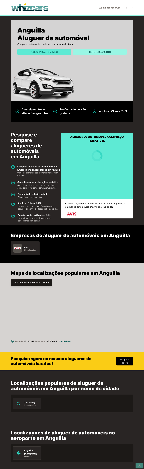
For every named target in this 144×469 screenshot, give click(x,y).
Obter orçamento (100, 52)
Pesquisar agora (125, 361)
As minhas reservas (110, 7)
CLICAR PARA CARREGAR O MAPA (31, 282)
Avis (26, 247)
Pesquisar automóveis (44, 52)
